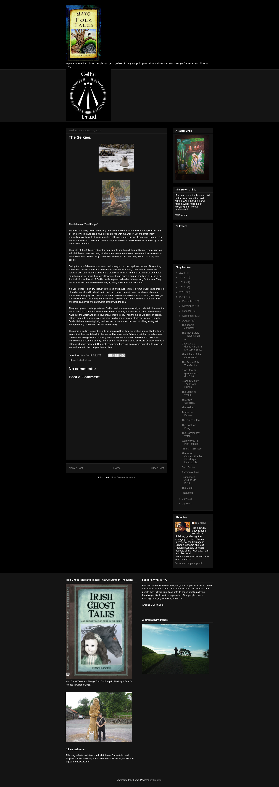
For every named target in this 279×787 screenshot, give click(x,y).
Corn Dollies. (189, 467)
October (187, 311)
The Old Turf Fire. (191, 420)
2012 (182, 287)
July (184, 498)
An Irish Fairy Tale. (192, 448)
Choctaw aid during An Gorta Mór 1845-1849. (192, 346)
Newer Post (76, 468)
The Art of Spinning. (188, 401)
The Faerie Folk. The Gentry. (191, 364)
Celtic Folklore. (84, 360)
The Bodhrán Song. (189, 427)
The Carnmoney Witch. (190, 434)
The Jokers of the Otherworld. (191, 356)
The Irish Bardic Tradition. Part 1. (191, 335)
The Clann (187, 487)
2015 (182, 272)
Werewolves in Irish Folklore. (190, 442)
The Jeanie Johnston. (188, 326)
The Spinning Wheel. (189, 393)
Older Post (157, 468)
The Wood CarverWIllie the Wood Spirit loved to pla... (192, 458)
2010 (182, 297)
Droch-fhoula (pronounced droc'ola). (190, 373)
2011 (182, 292)
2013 (182, 282)
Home (117, 468)
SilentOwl (201, 523)
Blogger (157, 780)
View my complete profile (189, 563)
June (185, 503)
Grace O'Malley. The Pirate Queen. (190, 384)
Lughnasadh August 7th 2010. (189, 480)
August (186, 320)
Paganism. (187, 492)
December (188, 301)
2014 (182, 277)
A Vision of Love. (191, 472)
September (188, 315)
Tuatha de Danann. (188, 414)
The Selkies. (188, 407)
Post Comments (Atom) (123, 477)
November (188, 306)
